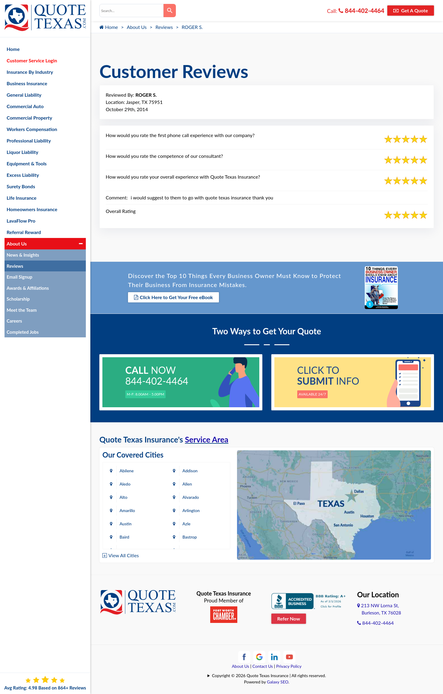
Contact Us (262, 666)
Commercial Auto (25, 106)
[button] (81, 243)
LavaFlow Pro (21, 221)
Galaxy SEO (277, 681)
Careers (14, 321)
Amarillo (127, 510)
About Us (137, 27)
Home (108, 27)
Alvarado (191, 497)
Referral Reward (24, 232)
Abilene (127, 470)
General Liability (24, 95)
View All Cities (123, 555)
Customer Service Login (32, 60)
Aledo (125, 483)
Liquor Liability (22, 152)
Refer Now (288, 618)
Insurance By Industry (30, 72)
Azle (187, 523)
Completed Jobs (23, 332)
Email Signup (19, 277)
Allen (187, 483)
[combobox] (131, 10)
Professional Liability (29, 140)
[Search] (170, 10)
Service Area (206, 439)
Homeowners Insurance (32, 209)
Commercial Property (29, 117)
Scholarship (18, 299)
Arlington (191, 510)
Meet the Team (22, 310)
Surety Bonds (21, 186)
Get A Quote (410, 10)
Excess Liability (23, 175)
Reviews (164, 27)
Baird (124, 536)
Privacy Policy (288, 666)
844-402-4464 (361, 10)
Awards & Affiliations (28, 288)
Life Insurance (21, 198)
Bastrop (190, 536)
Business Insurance (27, 83)
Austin (126, 523)
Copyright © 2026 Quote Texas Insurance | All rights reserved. (269, 675)
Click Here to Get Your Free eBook (173, 297)
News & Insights (23, 255)
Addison (190, 470)
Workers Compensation (32, 129)
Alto (123, 497)
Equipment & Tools (27, 163)
